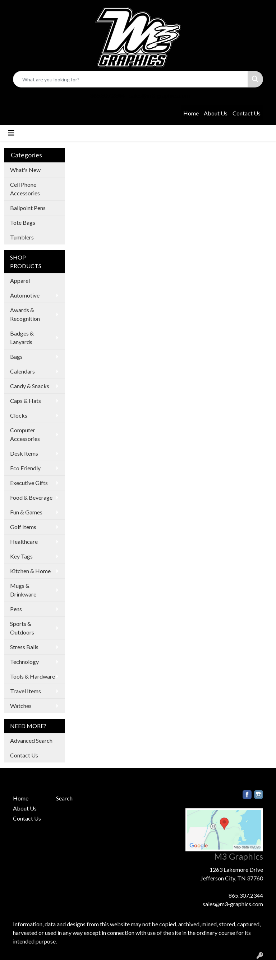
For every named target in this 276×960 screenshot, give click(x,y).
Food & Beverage (31, 497)
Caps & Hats (25, 400)
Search (64, 798)
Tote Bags (22, 222)
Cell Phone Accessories (25, 188)
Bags (16, 356)
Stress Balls (24, 646)
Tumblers (22, 237)
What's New (25, 169)
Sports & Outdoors (22, 628)
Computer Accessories (25, 434)
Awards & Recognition (25, 314)
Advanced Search (31, 740)
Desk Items (24, 453)
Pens (16, 608)
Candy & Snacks (29, 385)
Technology (24, 661)
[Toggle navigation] (11, 133)
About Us (215, 113)
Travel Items (25, 691)
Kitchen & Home (30, 570)
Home (191, 113)
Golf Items (23, 526)
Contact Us (247, 113)
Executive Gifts (29, 482)
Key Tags (21, 556)
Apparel (20, 280)
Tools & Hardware (32, 676)
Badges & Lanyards (22, 337)
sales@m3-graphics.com (159, 95)
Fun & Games (26, 512)
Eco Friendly (25, 468)
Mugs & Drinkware (23, 590)
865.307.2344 (107, 95)
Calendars (22, 371)
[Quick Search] (130, 79)
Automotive (25, 295)
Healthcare (24, 541)
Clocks (18, 415)
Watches (21, 705)
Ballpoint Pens (28, 207)
